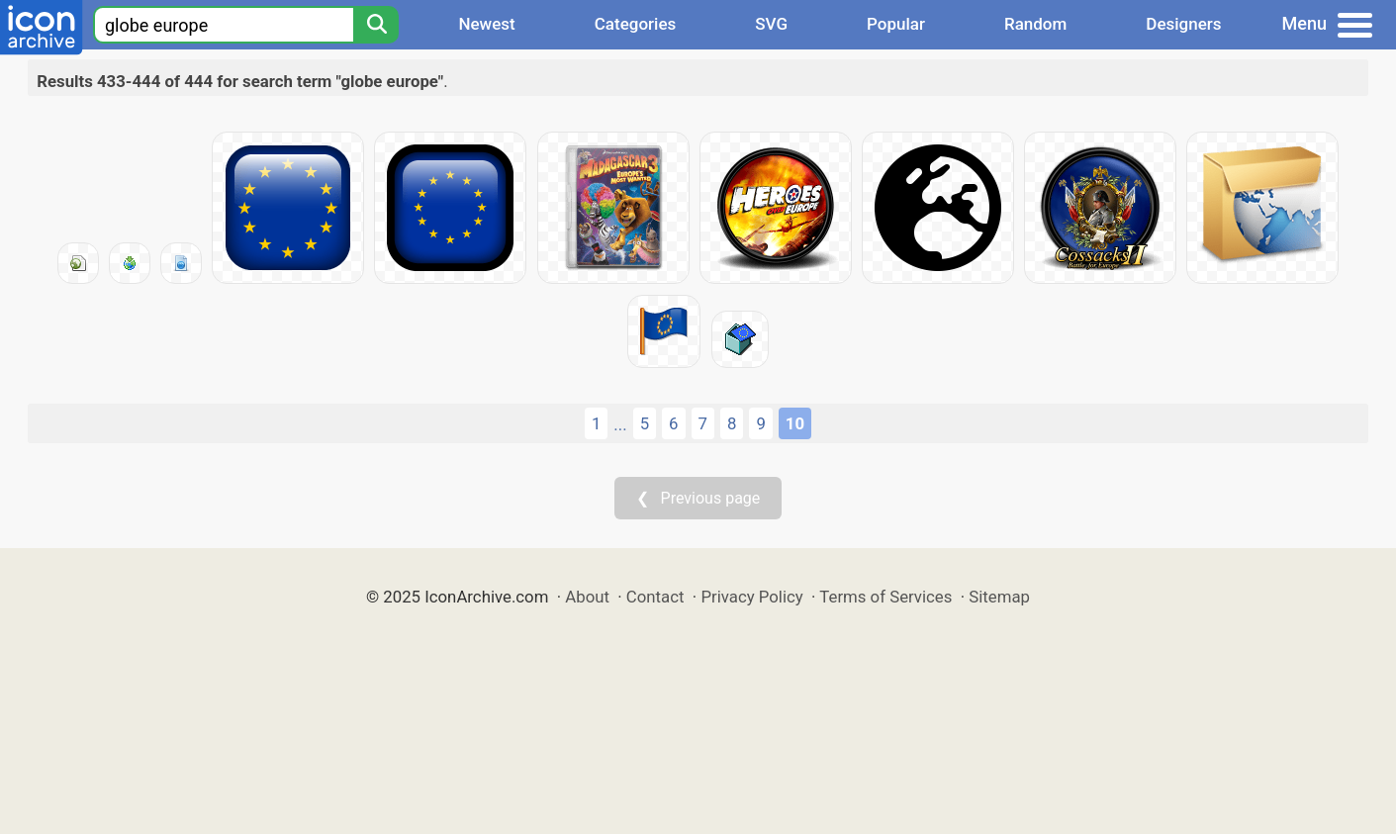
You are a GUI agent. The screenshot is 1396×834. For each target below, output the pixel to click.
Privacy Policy (751, 596)
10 (795, 423)
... (619, 424)
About (587, 596)
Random (1035, 24)
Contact (655, 596)
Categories (636, 24)
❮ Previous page (698, 498)
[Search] (376, 25)
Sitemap (999, 596)
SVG (771, 24)
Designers (1183, 24)
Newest (486, 24)
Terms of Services (885, 596)
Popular (896, 24)
